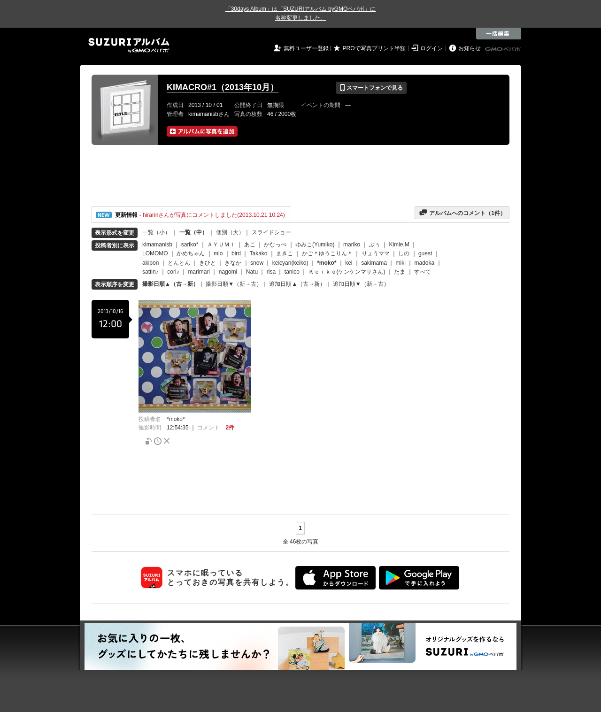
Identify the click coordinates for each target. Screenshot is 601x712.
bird (236, 253)
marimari (199, 271)
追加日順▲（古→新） (297, 284)
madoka (425, 263)
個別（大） (230, 232)
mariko (351, 244)
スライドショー (271, 232)
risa (271, 271)
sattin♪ (150, 271)
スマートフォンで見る (371, 88)
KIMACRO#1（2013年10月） (222, 87)
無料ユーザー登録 (306, 48)
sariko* (190, 244)
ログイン (431, 48)
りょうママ (376, 253)
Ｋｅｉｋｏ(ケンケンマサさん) (346, 271)
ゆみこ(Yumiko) (314, 244)
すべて (422, 271)
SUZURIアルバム (129, 45)
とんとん (179, 263)
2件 (229, 427)
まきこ (284, 253)
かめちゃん (191, 253)
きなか (232, 263)
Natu (252, 271)
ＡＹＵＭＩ (221, 244)
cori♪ (173, 271)
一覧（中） (193, 232)
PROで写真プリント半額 (374, 48)
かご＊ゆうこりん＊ (327, 253)
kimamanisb (157, 244)
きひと (207, 263)
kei (348, 263)
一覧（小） (156, 232)
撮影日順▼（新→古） (234, 284)
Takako (259, 253)
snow (256, 263)
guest (425, 253)
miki (401, 263)
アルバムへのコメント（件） (462, 212)
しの (403, 253)
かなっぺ (275, 244)
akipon (150, 263)
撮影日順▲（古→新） (170, 284)
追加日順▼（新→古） (361, 284)
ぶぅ (374, 244)
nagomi (228, 271)
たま (399, 271)
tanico (292, 271)
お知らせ (469, 48)
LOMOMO (155, 253)
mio (218, 253)
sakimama (374, 263)
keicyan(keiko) (290, 263)
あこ (249, 244)
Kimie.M (399, 244)
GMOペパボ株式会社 (504, 49)
